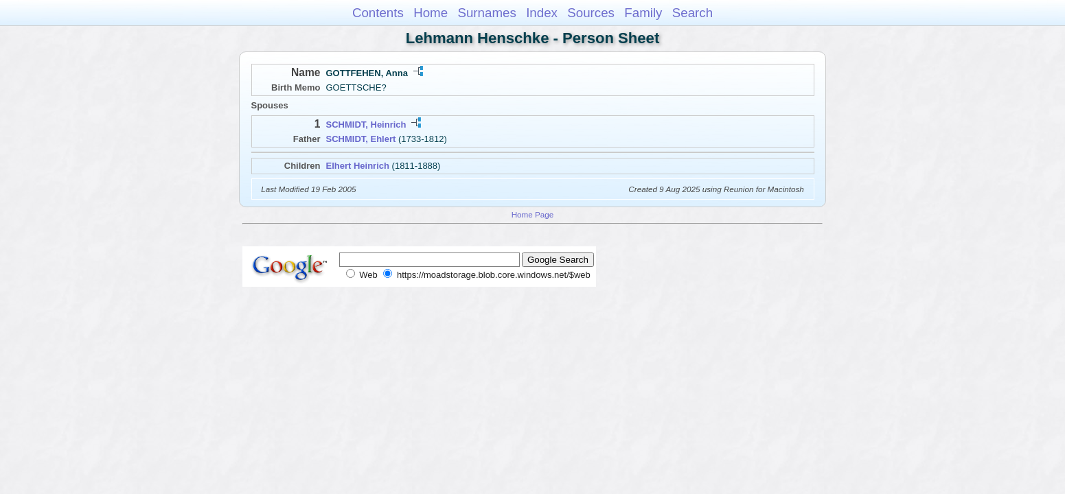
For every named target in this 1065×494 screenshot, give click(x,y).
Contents (378, 12)
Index (542, 12)
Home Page (533, 214)
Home (430, 12)
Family (643, 12)
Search (692, 12)
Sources (591, 12)
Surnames (486, 12)
